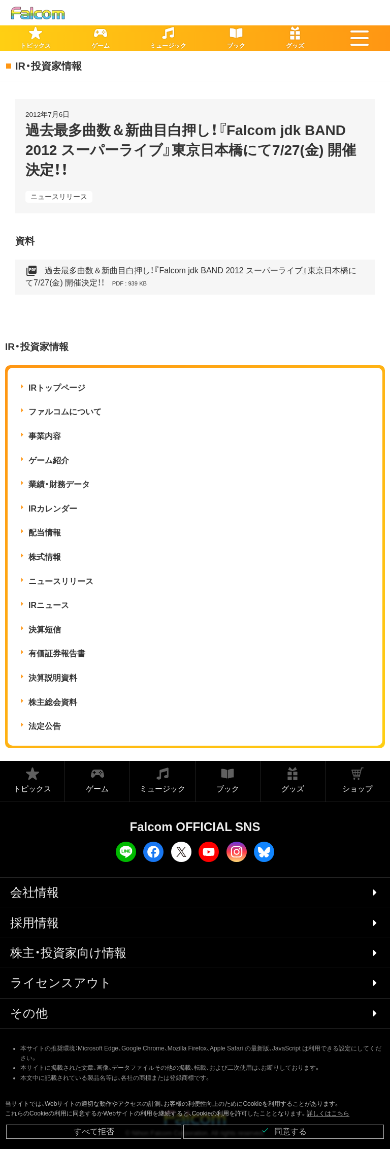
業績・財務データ (59, 484)
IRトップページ (56, 388)
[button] (359, 38)
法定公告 (44, 726)
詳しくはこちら (328, 1113)
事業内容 (44, 436)
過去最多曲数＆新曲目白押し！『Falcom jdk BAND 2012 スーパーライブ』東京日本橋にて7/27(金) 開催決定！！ (190, 277)
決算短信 (44, 629)
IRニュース (48, 605)
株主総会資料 (52, 702)
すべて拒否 (94, 1131)
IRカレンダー (52, 508)
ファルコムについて (65, 411)
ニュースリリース (58, 197)
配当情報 (44, 532)
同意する (284, 1131)
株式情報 (44, 557)
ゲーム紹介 (48, 460)
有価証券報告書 (56, 653)
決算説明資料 (52, 678)
